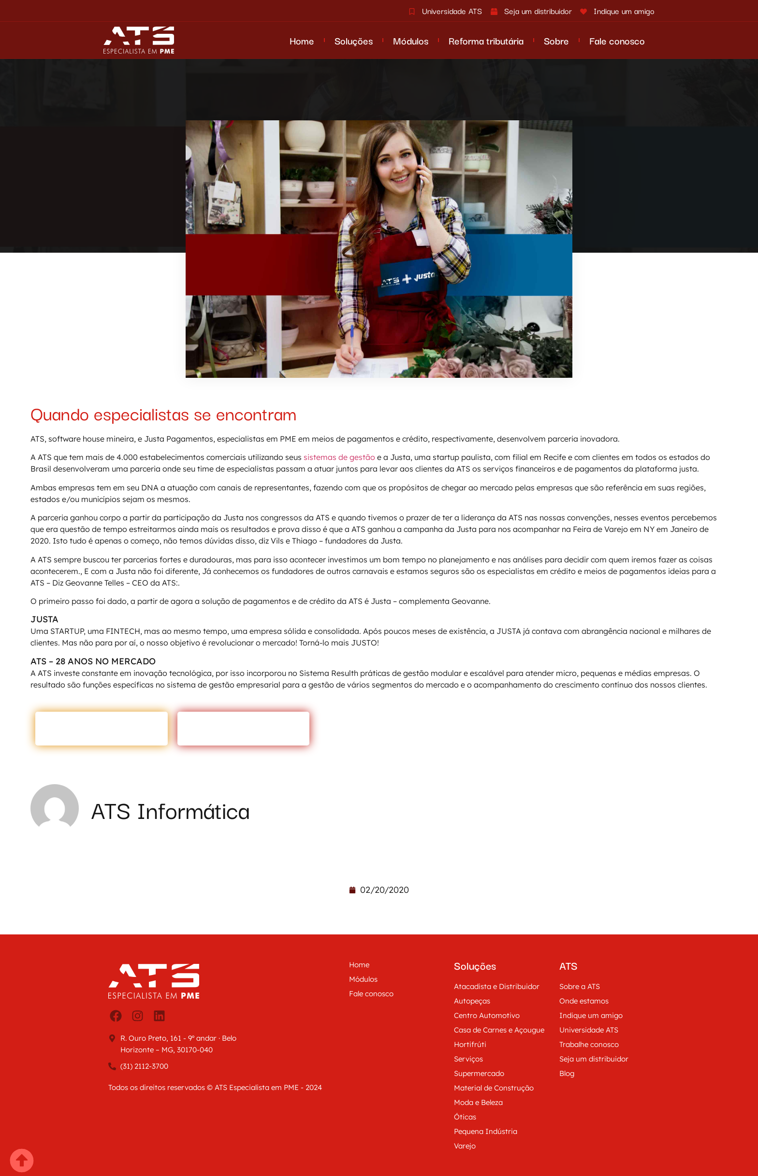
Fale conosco (617, 40)
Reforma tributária (486, 40)
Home (302, 40)
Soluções (354, 40)
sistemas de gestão (339, 457)
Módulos (410, 40)
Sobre (556, 40)
